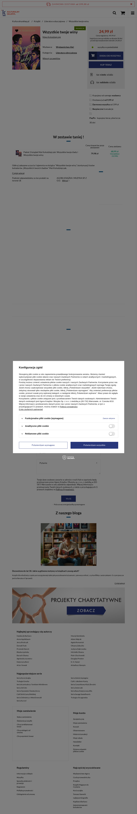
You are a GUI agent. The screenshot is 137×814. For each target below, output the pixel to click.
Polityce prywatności (68, 407)
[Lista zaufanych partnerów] (31, 409)
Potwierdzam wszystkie (94, 445)
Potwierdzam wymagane (43, 445)
